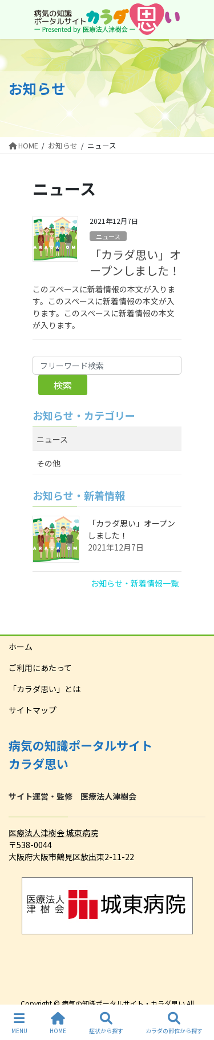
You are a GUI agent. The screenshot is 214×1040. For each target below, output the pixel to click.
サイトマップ (32, 710)
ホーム (21, 646)
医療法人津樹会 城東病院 (53, 832)
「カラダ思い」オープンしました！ (135, 262)
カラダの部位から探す (174, 1023)
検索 (63, 385)
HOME (58, 1023)
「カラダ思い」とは (44, 688)
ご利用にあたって (40, 667)
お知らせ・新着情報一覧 (135, 583)
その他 (48, 463)
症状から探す (106, 1023)
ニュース (108, 236)
